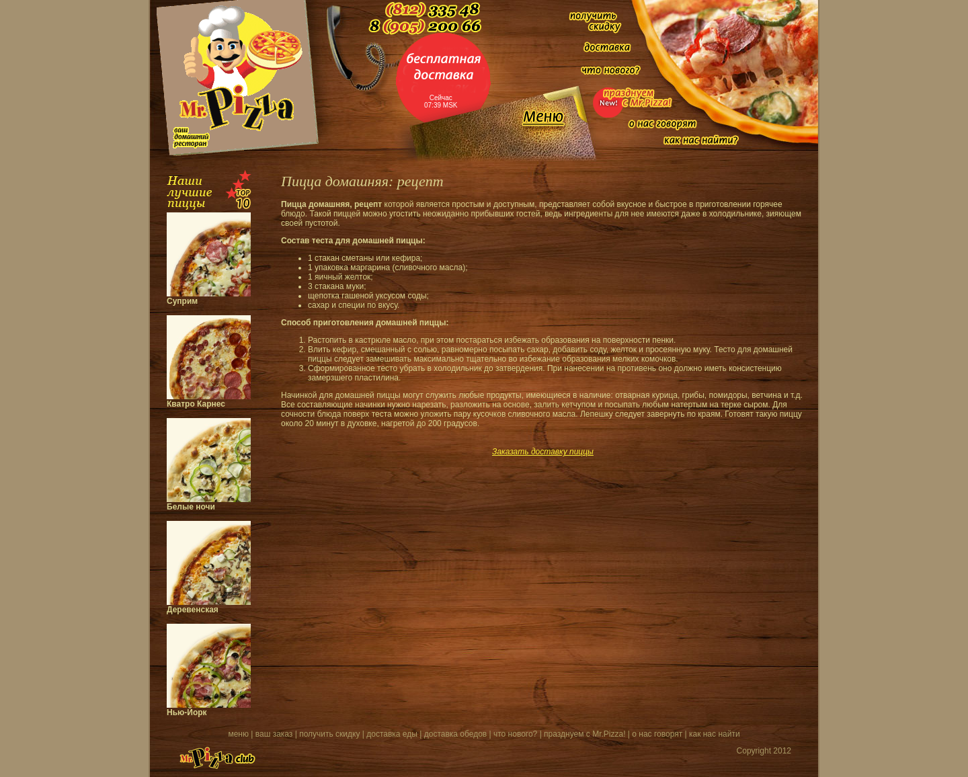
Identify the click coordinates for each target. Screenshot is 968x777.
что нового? (515, 734)
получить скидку (329, 734)
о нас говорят (657, 734)
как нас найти (714, 734)
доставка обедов (455, 734)
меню (238, 734)
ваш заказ (274, 734)
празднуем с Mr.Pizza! (584, 734)
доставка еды (391, 734)
